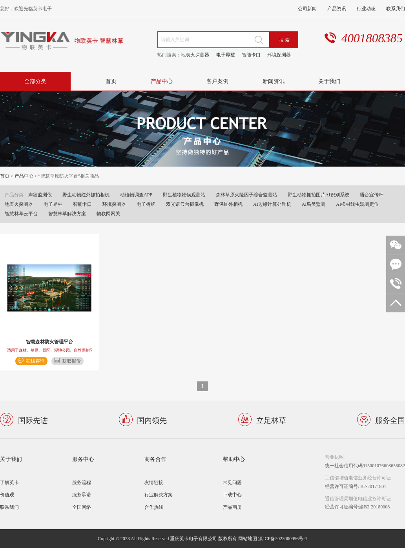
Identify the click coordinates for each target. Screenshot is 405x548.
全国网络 (81, 507)
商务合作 (155, 459)
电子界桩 (225, 54)
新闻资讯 (274, 81)
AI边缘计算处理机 (272, 204)
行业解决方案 (158, 494)
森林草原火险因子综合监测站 (246, 194)
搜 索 (284, 39)
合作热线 (153, 507)
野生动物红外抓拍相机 (85, 194)
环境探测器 (279, 54)
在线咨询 (35, 360)
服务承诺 (81, 494)
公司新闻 (307, 8)
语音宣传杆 (371, 194)
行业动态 (366, 8)
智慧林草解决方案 (67, 213)
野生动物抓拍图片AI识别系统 (318, 194)
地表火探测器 (195, 54)
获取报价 (71, 360)
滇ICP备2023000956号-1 (282, 538)
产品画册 (232, 507)
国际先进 (33, 419)
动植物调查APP (136, 194)
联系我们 (395, 8)
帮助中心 (234, 459)
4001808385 (372, 38)
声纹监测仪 (40, 194)
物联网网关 (108, 213)
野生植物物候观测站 (184, 194)
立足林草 (271, 419)
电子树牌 (146, 204)
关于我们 (329, 81)
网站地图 (247, 538)
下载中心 (232, 494)
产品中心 (162, 81)
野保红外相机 (228, 204)
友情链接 (153, 482)
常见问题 (232, 482)
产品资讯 (336, 8)
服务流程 (81, 482)
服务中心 (83, 459)
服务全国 (390, 419)
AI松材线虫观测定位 (357, 204)
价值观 (7, 494)
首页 (111, 81)
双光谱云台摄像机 (185, 204)
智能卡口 (251, 54)
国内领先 (152, 419)
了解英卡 (9, 482)
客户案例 (217, 81)
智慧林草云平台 (21, 213)
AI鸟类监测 (314, 204)
